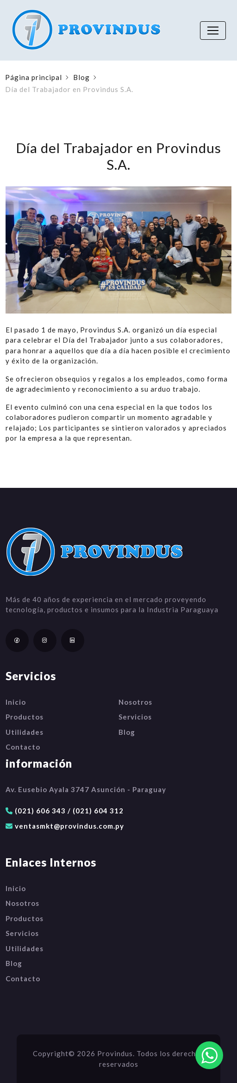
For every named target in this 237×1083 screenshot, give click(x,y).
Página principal (33, 77)
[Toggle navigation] (213, 30)
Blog (81, 77)
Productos (25, 717)
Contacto (23, 747)
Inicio (16, 702)
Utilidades (25, 732)
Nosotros (135, 702)
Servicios (135, 717)
